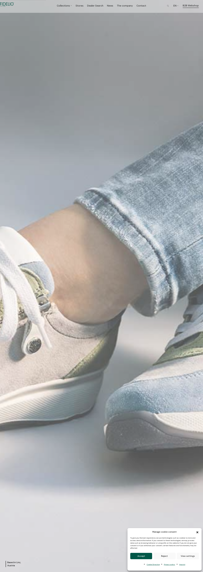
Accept (141, 556)
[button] (197, 532)
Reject (164, 556)
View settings (188, 556)
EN (174, 6)
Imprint (182, 564)
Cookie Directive (153, 564)
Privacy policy (169, 564)
